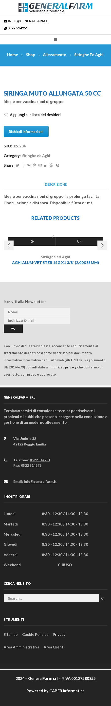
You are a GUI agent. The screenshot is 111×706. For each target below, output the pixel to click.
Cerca (103, 598)
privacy (70, 367)
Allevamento (54, 54)
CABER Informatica (67, 690)
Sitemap (11, 634)
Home (12, 54)
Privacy (59, 634)
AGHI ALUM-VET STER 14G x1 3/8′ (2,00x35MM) (55, 262)
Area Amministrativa (21, 647)
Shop (30, 54)
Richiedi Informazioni (26, 131)
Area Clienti (54, 647)
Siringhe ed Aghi (88, 54)
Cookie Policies (35, 634)
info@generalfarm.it (28, 21)
